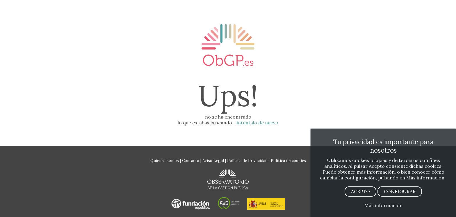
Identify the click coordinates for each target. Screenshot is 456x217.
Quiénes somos (164, 160)
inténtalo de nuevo (257, 123)
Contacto (190, 160)
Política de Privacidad (247, 160)
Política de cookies (288, 160)
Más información (383, 205)
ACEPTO (360, 191)
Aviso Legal (213, 160)
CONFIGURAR (400, 191)
